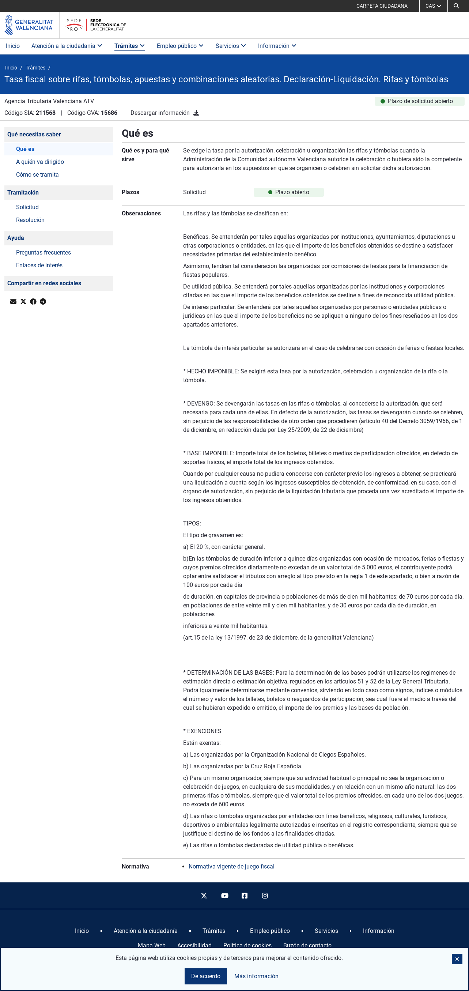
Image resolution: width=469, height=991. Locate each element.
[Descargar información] (196, 112)
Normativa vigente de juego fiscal (232, 866)
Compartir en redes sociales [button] (44, 283)
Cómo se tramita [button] (37, 174)
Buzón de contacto (307, 945)
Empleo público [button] (180, 45)
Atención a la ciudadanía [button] (67, 45)
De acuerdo (205, 976)
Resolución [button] (30, 219)
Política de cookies (247, 945)
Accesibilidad (194, 945)
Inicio (13, 45)
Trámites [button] (129, 45)
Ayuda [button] (15, 237)
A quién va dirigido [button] (40, 161)
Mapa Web (152, 945)
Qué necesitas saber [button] (34, 134)
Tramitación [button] (23, 192)
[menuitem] (82, 931)
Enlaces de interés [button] (39, 265)
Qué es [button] (25, 149)
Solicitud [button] (27, 207)
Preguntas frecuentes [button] (43, 252)
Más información (256, 976)
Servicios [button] (231, 45)
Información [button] (277, 45)
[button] (456, 5)
